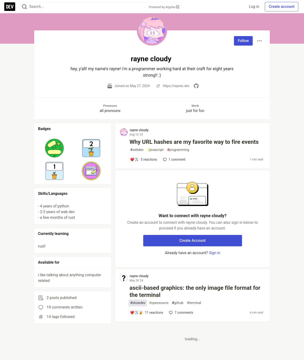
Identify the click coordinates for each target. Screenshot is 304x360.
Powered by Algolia (164, 7)
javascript (155, 149)
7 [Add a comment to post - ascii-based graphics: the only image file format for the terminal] (180, 312)
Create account (281, 6)
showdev (137, 302)
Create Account (192, 240)
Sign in (214, 253)
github (177, 302)
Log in (254, 6)
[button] (54, 148)
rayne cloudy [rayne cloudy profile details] (139, 130)
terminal (194, 302)
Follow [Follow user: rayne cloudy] (243, 40)
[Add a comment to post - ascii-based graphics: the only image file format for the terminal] (146, 312)
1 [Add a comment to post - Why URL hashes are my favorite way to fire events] (173, 159)
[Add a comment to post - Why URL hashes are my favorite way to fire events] (143, 159)
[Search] (24, 6)
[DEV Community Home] (10, 6)
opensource (158, 302)
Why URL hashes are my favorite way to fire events (194, 142)
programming (178, 149)
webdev (136, 149)
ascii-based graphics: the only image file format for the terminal (194, 291)
